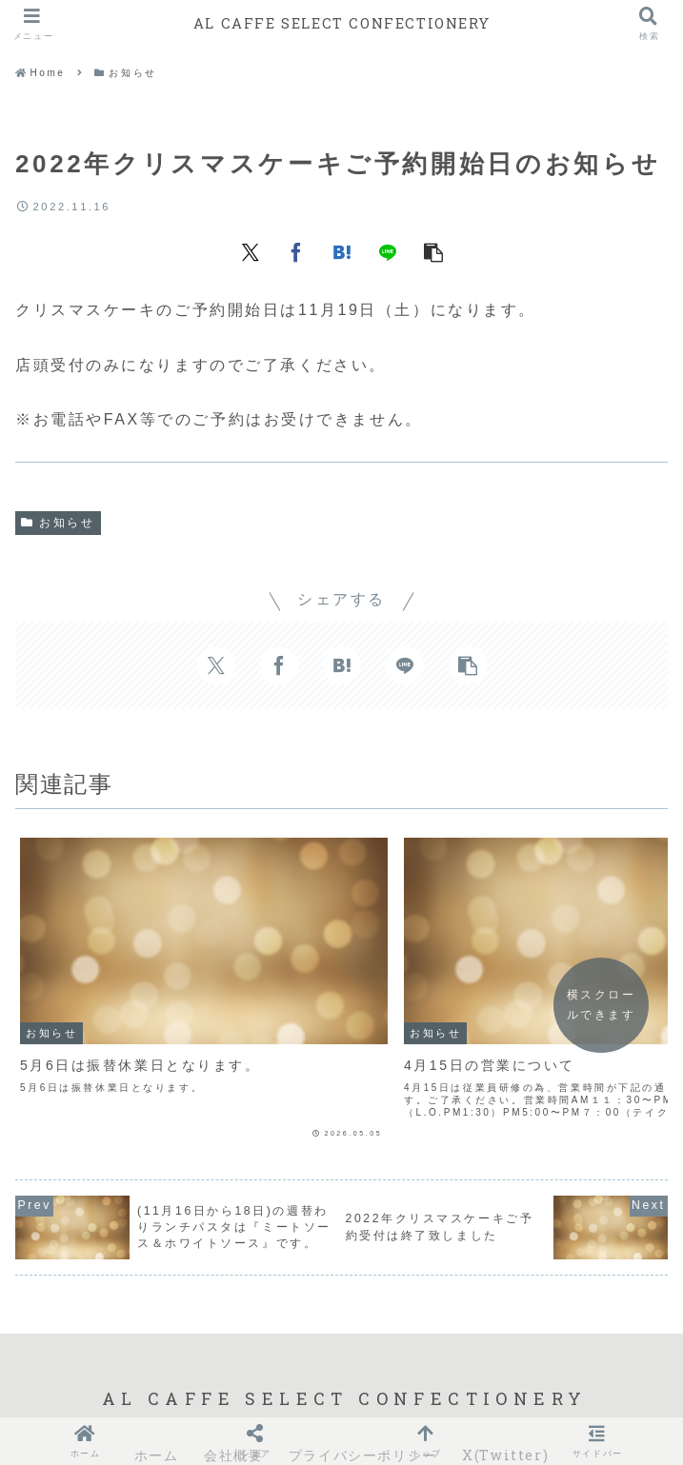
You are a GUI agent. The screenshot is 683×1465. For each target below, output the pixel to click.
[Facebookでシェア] (296, 251)
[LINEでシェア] (387, 251)
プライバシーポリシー (363, 1385)
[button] (433, 251)
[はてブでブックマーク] (342, 251)
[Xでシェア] (250, 251)
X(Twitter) (505, 1385)
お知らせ (58, 522)
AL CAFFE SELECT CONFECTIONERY (341, 23)
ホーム (156, 1385)
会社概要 (233, 1385)
